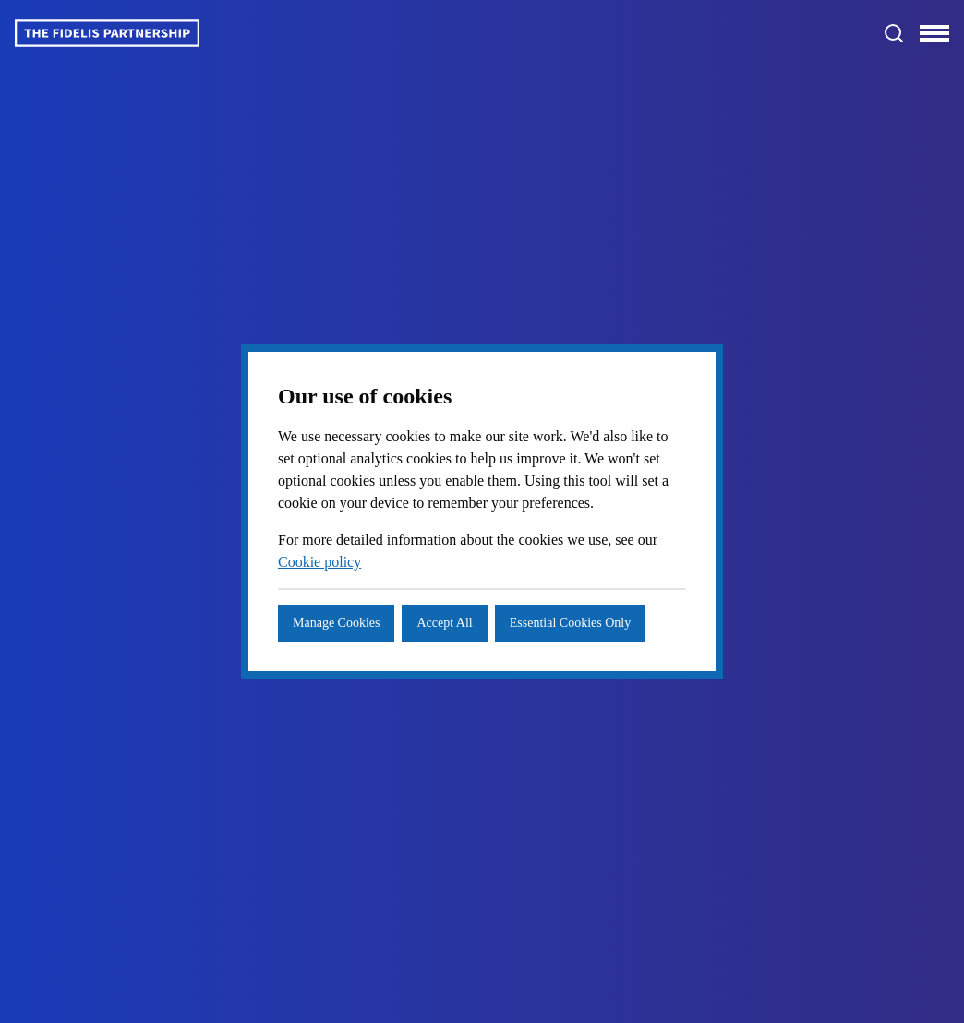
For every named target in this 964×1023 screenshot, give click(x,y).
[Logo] (107, 33)
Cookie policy (380, 551)
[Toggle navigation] (934, 33)
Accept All (464, 611)
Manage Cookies (345, 611)
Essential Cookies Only (363, 656)
